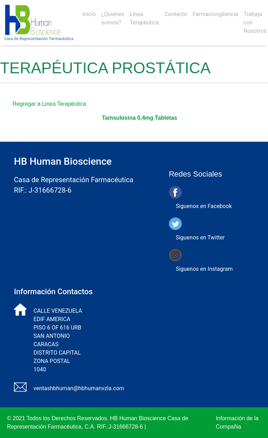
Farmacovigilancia (215, 14)
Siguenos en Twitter (200, 237)
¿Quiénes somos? (112, 18)
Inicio (89, 14)
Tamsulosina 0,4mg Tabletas (139, 118)
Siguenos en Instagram (204, 269)
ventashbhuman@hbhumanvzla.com (79, 388)
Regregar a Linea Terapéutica (49, 104)
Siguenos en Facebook (204, 206)
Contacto (175, 14)
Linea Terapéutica (144, 18)
